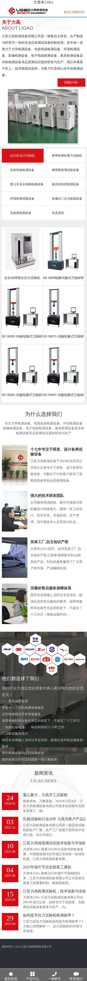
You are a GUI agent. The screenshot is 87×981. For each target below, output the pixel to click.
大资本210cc (43, 2)
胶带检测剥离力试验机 (67, 155)
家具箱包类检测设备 (65, 184)
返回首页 (10, 975)
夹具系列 (58, 213)
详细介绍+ (71, 82)
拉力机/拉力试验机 (22, 155)
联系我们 (76, 975)
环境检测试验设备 (22, 198)
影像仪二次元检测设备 (67, 198)
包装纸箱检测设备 (22, 170)
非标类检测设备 (20, 213)
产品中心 (32, 975)
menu (3, 13)
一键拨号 (54, 975)
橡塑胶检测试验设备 (65, 170)
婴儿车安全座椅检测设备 (26, 184)
